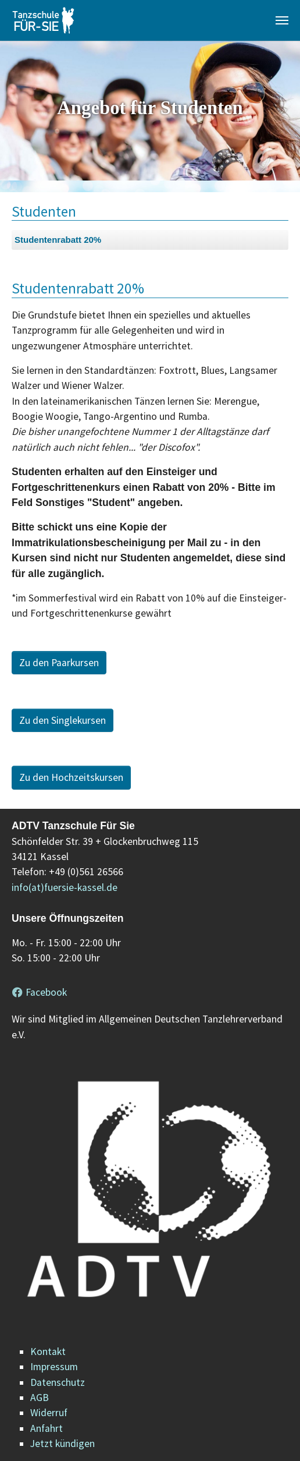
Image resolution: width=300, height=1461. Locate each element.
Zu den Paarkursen (59, 662)
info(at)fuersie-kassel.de (64, 887)
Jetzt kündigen (62, 1443)
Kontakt (48, 1351)
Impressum (54, 1366)
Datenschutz (57, 1382)
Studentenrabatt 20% (58, 240)
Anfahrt (46, 1428)
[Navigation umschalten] (282, 20)
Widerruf (48, 1412)
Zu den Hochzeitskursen (71, 777)
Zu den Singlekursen (62, 720)
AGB (39, 1397)
